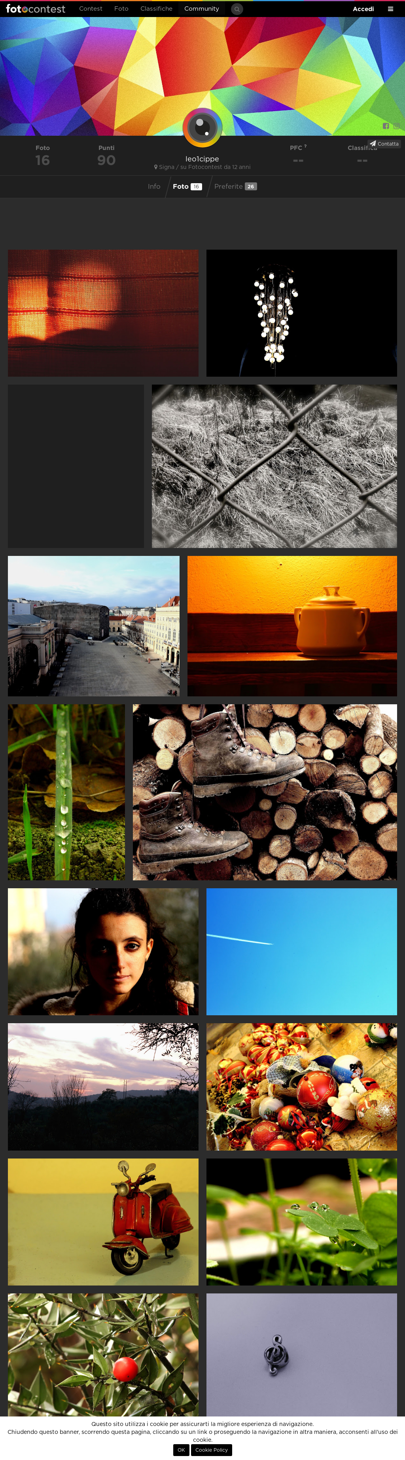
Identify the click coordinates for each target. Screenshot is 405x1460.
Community (201, 9)
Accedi (363, 9)
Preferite (235, 186)
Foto (121, 9)
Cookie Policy (211, 1450)
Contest (90, 9)
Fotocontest (35, 8)
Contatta (384, 143)
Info (154, 187)
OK (181, 1450)
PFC (298, 147)
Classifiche (156, 9)
